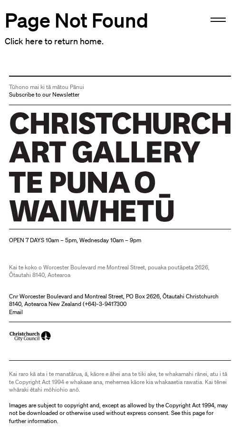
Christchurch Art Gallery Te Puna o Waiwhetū (66, 221)
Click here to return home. (54, 41)
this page (193, 413)
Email (16, 312)
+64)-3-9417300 (105, 304)
